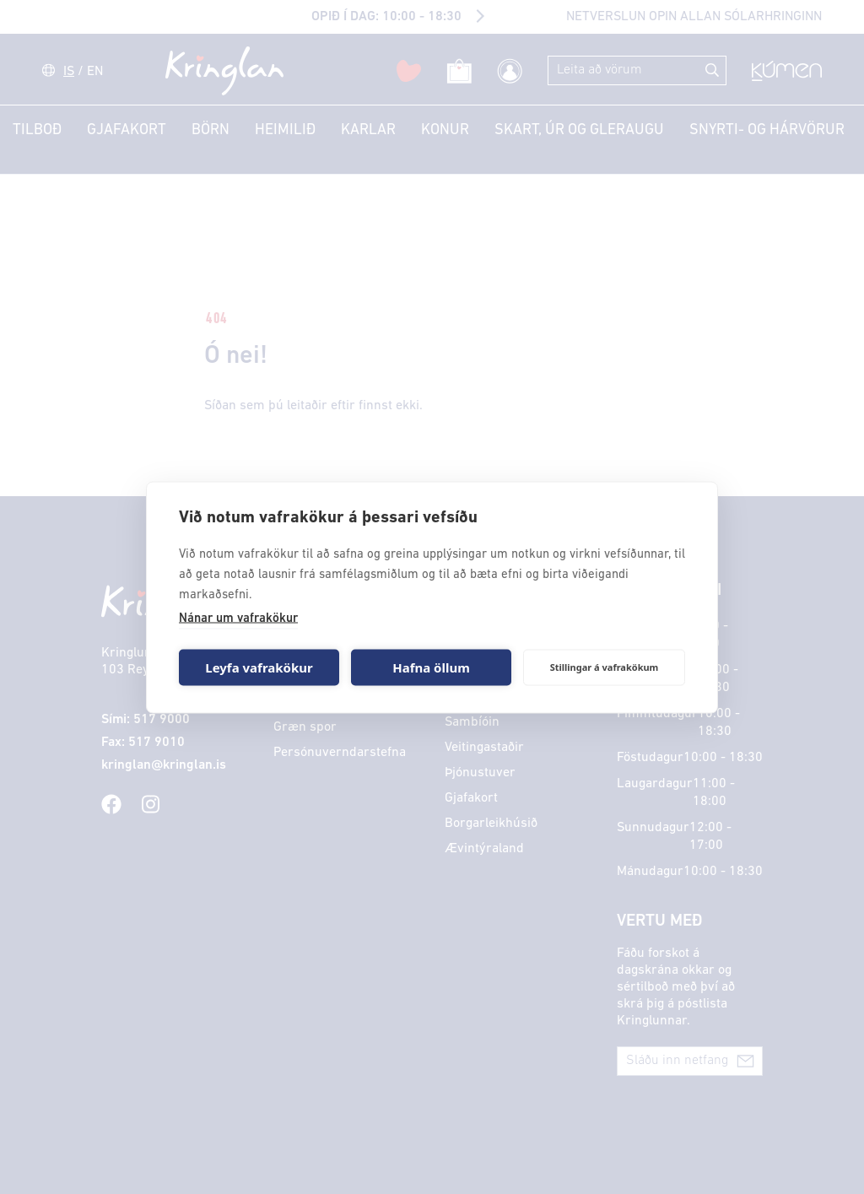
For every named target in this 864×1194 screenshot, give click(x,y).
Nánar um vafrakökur (238, 618)
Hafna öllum (431, 667)
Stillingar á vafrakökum (604, 667)
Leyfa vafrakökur (258, 667)
